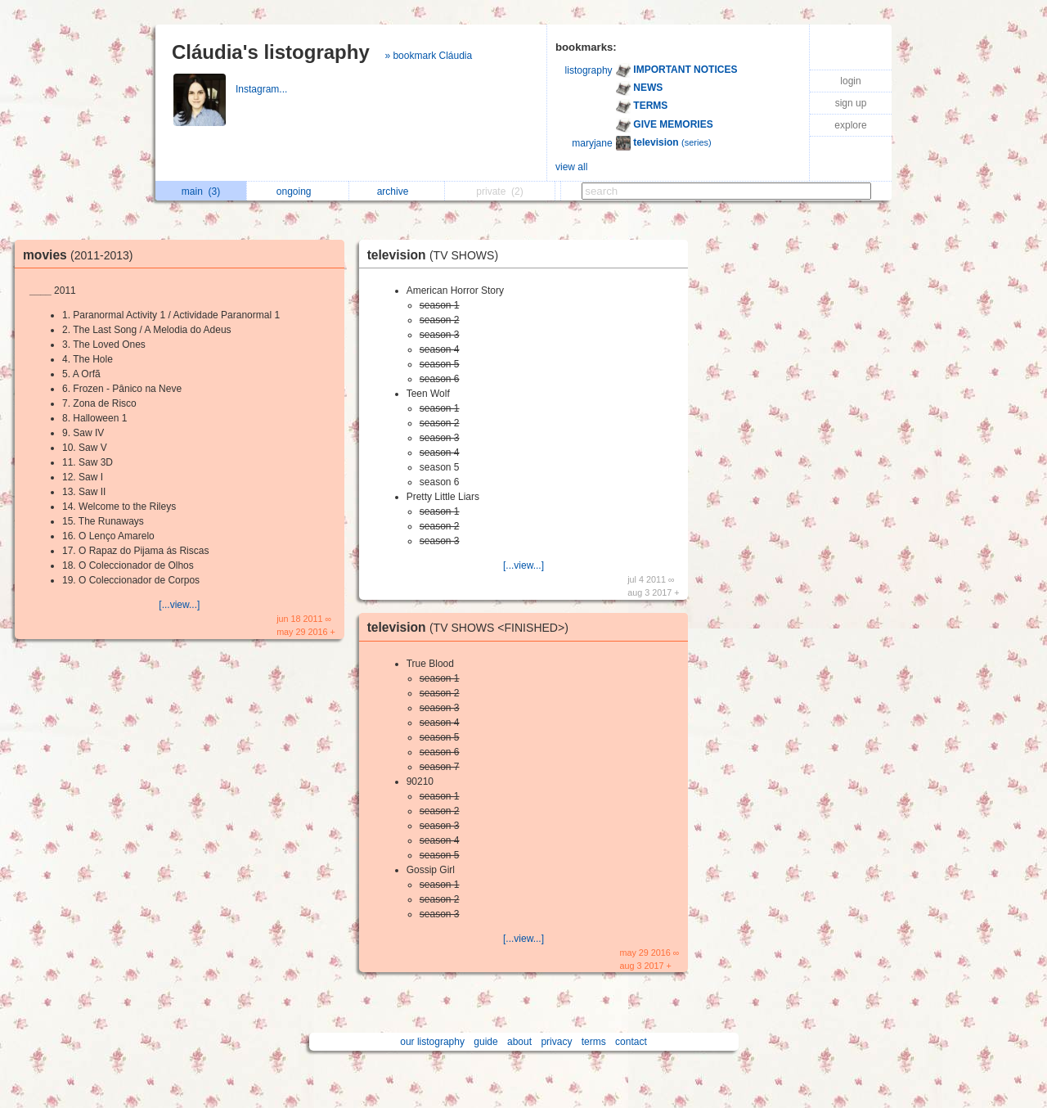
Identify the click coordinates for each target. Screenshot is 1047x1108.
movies (82, 255)
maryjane (592, 143)
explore (850, 125)
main (201, 191)
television (436, 255)
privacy (556, 1041)
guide (485, 1041)
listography (589, 70)
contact (631, 1041)
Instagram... (263, 89)
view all (571, 167)
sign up (851, 103)
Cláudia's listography (271, 52)
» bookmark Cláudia (428, 55)
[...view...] (179, 604)
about (519, 1041)
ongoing (298, 191)
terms (594, 1041)
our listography (432, 1041)
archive (397, 191)
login (850, 81)
